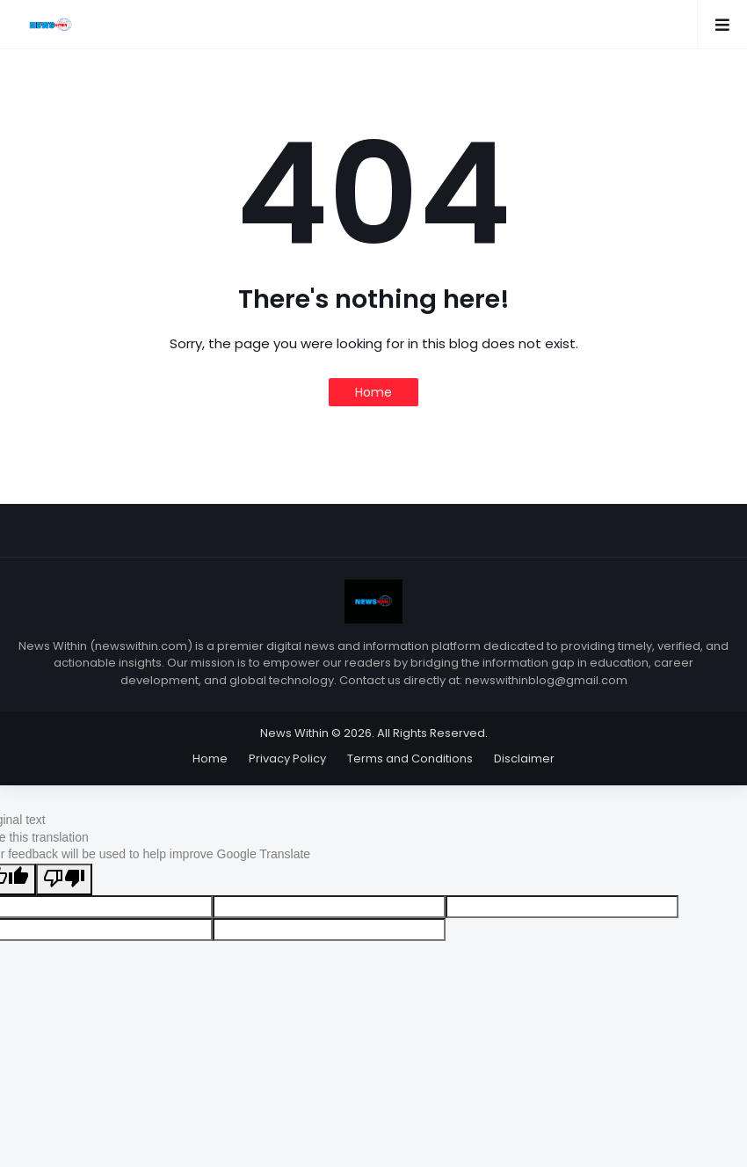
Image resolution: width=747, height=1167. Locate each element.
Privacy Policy (287, 758)
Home (373, 392)
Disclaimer (524, 758)
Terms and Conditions (410, 758)
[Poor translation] (64, 879)
